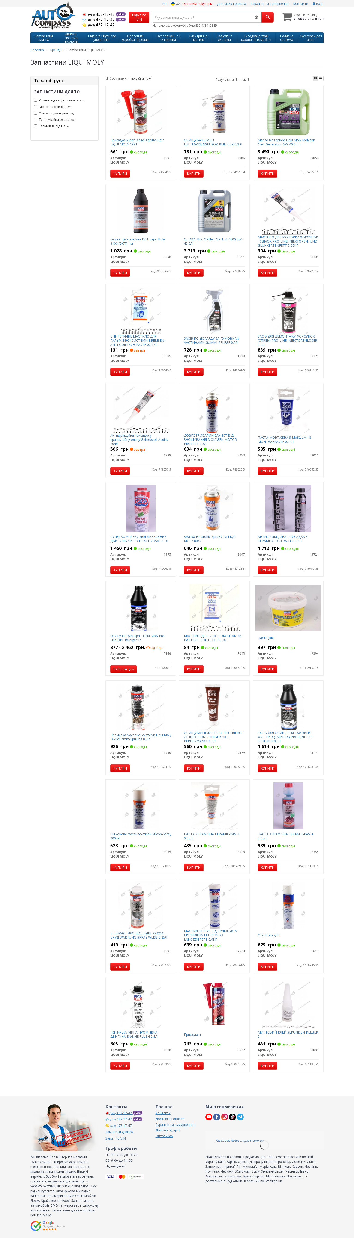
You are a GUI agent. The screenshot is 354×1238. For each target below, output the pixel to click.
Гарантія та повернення (269, 3)
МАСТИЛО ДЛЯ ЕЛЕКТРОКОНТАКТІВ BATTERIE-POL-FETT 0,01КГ (212, 638)
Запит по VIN (115, 1138)
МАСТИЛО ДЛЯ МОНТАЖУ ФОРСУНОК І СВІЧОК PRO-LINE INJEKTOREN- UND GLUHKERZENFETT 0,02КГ (288, 241)
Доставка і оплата (231, 3)
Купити (120, 173)
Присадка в (192, 1034)
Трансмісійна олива (54, 119)
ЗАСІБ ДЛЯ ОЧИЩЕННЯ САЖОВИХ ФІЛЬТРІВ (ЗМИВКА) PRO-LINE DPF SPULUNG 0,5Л (285, 737)
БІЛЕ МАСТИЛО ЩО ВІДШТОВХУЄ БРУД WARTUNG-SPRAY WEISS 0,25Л (138, 935)
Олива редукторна (54, 113)
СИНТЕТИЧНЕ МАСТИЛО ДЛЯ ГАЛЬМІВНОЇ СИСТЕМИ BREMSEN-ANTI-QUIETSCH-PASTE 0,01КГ (137, 340)
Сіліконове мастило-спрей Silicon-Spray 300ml (140, 836)
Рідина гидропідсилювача (59, 100)
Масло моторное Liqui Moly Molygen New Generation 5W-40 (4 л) (286, 142)
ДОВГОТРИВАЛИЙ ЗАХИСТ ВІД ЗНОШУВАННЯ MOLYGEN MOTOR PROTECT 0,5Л (210, 439)
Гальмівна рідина (52, 126)
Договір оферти (168, 1130)
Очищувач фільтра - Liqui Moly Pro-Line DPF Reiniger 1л (137, 638)
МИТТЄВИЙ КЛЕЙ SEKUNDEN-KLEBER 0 (288, 1034)
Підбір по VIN (139, 17)
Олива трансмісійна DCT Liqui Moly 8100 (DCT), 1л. (137, 241)
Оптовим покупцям (197, 3)
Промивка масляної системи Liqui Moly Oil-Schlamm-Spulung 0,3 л (140, 737)
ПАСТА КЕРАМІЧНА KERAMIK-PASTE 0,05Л (212, 836)
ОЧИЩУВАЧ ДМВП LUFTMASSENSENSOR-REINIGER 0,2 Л (213, 142)
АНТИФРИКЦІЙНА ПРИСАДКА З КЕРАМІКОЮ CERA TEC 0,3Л (283, 538)
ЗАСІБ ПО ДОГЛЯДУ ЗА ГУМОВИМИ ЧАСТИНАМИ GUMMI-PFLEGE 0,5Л (212, 340)
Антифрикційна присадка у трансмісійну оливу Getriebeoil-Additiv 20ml (139, 439)
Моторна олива (52, 106)
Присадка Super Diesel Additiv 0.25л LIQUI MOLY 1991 (137, 142)
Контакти (300, 3)
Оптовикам (164, 1136)
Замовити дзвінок (119, 1132)
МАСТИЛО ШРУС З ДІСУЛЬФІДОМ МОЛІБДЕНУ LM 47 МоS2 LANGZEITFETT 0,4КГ (210, 935)
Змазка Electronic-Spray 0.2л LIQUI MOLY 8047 (210, 538)
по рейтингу (141, 78)
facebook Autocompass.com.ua (240, 1140)
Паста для (266, 638)
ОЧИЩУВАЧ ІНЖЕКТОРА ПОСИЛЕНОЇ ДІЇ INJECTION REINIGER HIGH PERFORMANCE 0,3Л (213, 737)
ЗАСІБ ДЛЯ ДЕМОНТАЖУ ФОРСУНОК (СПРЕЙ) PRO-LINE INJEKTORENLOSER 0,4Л (287, 340)
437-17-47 (99, 14)
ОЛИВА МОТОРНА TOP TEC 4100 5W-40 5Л (213, 241)
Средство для (268, 935)
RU (164, 3)
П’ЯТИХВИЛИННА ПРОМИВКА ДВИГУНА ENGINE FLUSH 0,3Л (133, 1034)
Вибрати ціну (123, 669)
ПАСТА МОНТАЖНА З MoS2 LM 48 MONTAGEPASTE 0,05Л (284, 439)
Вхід (317, 3)
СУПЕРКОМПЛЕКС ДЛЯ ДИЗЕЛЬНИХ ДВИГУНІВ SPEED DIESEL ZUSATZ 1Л (139, 538)
